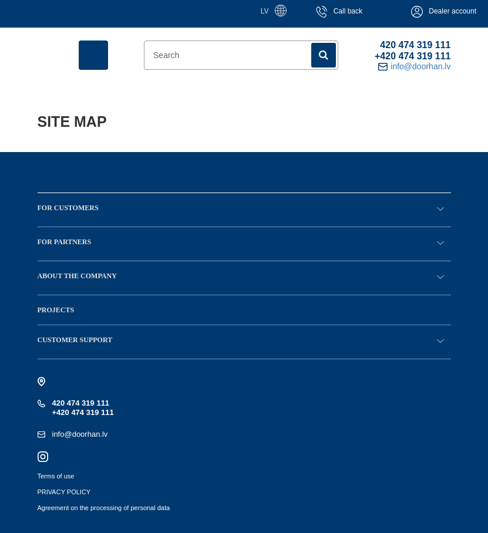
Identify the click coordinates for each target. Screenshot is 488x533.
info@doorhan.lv (80, 434)
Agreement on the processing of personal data (104, 507)
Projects (56, 310)
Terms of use (56, 476)
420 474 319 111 (415, 45)
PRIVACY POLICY (64, 491)
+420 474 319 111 (412, 56)
